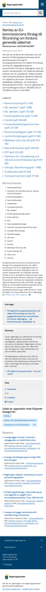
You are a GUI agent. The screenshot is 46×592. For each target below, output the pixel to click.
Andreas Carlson (15, 446)
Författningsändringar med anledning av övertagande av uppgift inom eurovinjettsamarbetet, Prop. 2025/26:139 (23, 495)
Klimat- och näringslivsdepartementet (13, 23)
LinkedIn (11, 397)
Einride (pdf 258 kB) (16, 120)
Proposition (30, 501)
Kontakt (8, 564)
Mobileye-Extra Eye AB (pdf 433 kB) (22, 142)
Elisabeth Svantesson (31, 483)
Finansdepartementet (13, 485)
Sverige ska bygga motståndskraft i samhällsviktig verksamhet (20, 513)
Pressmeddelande (33, 443)
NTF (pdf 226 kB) (14, 152)
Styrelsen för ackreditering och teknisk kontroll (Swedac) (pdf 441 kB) (24, 160)
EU (34, 425)
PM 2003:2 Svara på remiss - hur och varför (24, 372)
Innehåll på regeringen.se (23, 540)
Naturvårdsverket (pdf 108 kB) (22, 148)
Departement (23, 547)
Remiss (7, 416)
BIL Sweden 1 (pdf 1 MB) (18, 107)
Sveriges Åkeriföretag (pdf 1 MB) (23, 167)
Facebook (11, 389)
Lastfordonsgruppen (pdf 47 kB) (23, 136)
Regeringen (9, 506)
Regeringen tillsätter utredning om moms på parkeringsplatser (23, 476)
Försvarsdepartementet (14, 523)
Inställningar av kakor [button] (31, 589)
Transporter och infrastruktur (16, 425)
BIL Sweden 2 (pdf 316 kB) (19, 111)
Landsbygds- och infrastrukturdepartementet (22, 449)
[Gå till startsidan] (12, 4)
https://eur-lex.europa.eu (17, 294)
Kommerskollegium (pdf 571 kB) (23, 132)
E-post (10, 401)
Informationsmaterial (34, 463)
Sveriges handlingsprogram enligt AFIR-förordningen (22, 458)
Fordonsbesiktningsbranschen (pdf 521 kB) (22, 126)
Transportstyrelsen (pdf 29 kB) (22, 176)
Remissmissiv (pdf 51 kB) (19, 103)
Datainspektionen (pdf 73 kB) (21, 116)
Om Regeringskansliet (11, 589)
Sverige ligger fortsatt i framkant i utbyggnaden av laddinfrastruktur (20, 438)
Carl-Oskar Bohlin (30, 521)
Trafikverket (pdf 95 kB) (18, 171)
